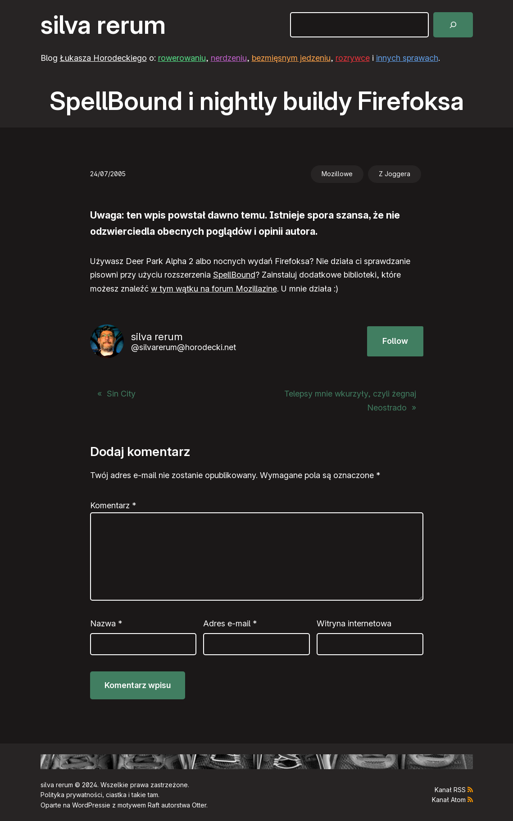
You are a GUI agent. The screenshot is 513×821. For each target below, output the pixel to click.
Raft (153, 805)
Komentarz (113, 505)
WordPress (88, 805)
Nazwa (106, 623)
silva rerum (103, 24)
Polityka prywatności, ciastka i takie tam (99, 794)
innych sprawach (407, 58)
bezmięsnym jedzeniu (291, 58)
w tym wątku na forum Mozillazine (214, 288)
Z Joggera (394, 174)
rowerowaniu (182, 58)
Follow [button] (395, 341)
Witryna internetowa (354, 623)
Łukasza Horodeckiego (103, 58)
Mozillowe (337, 174)
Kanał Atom (449, 799)
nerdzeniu (229, 58)
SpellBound (234, 274)
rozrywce (353, 58)
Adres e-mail (230, 623)
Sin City (121, 393)
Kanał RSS (450, 790)
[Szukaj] (453, 24)
